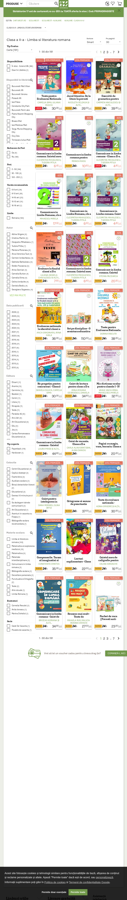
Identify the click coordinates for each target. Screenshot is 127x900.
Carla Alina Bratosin (78, 447)
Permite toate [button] (78, 892)
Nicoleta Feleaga (77, 102)
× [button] (119, 10)
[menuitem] (106, 3)
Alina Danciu (79, 450)
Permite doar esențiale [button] (54, 892)
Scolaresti (34, 20)
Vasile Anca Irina (108, 390)
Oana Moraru (45, 505)
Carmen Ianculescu (107, 102)
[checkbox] (21, 66)
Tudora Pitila (49, 162)
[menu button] (15, 3)
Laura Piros (44, 449)
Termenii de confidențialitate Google (89, 882)
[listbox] (26, 27)
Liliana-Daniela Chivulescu (47, 276)
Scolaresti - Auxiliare (51, 20)
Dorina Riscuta (108, 333)
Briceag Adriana (48, 620)
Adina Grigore (104, 506)
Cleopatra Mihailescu (49, 160)
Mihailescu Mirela (108, 392)
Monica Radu (79, 161)
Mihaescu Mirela (49, 218)
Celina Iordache (108, 564)
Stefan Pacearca (108, 276)
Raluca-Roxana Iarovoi (80, 621)
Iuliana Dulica (52, 103)
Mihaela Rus (74, 620)
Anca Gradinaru (46, 332)
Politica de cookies (55, 882)
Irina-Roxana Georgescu (77, 391)
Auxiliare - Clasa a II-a (73, 20)
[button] (43, 3)
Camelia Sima (44, 102)
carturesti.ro (19, 20)
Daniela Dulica (44, 390)
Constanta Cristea (48, 564)
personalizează (104, 877)
